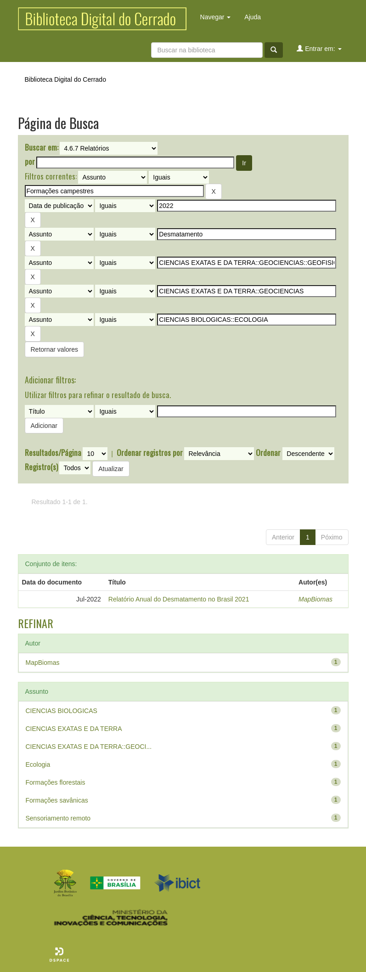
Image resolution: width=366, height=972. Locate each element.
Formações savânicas (57, 800)
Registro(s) (41, 466)
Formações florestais (55, 782)
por (30, 161)
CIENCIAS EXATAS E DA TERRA (74, 728)
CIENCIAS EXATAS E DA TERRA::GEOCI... (89, 746)
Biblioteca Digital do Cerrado (65, 79)
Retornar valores (55, 349)
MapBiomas (315, 599)
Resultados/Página (53, 452)
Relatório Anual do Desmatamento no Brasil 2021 (178, 599)
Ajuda (252, 17)
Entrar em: (319, 48)
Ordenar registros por (150, 452)
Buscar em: (41, 147)
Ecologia (38, 764)
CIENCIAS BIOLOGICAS (61, 710)
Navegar (215, 17)
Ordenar (268, 452)
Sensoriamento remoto (58, 818)
